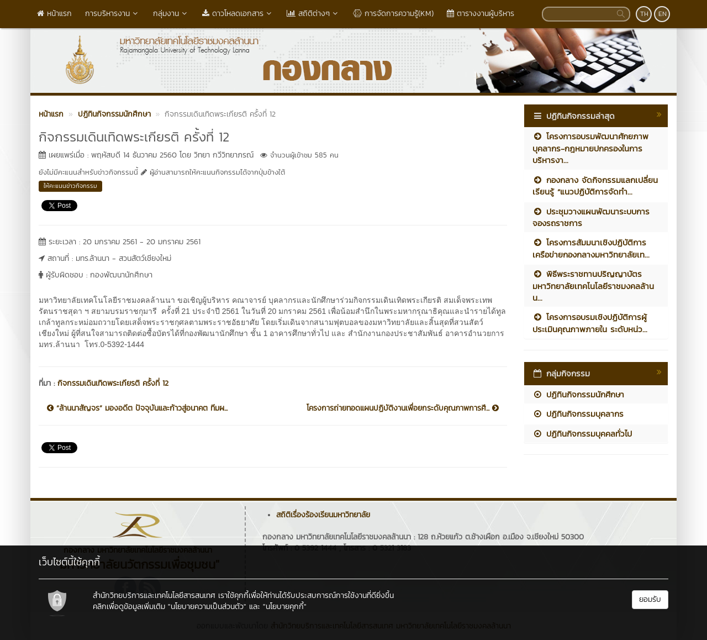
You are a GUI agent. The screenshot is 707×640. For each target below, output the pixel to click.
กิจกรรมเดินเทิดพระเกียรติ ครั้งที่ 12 (112, 383)
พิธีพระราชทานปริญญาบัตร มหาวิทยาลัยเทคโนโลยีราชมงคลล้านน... (593, 285)
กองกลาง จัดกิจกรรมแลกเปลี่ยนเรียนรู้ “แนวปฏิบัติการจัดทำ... (595, 186)
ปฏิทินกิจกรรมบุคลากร (578, 413)
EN (662, 14)
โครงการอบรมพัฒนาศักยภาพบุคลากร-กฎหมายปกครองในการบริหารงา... (590, 148)
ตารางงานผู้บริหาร (480, 13)
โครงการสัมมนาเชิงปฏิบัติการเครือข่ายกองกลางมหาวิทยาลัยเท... (591, 248)
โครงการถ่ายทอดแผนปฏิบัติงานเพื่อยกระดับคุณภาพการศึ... (403, 408)
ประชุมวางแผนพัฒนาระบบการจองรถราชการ (591, 217)
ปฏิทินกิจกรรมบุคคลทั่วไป (582, 433)
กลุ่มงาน (171, 13)
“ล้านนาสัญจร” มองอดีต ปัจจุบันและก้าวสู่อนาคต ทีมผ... (137, 408)
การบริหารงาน (112, 13)
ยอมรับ (650, 599)
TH (644, 14)
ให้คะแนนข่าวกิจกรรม (70, 185)
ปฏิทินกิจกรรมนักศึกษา (578, 394)
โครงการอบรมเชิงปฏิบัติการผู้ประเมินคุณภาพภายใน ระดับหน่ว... (589, 323)
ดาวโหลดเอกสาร (237, 13)
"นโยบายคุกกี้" (285, 606)
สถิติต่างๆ (313, 13)
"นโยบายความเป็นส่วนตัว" (207, 606)
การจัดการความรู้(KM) (393, 13)
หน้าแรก (54, 13)
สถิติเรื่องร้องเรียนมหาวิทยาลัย (323, 515)
